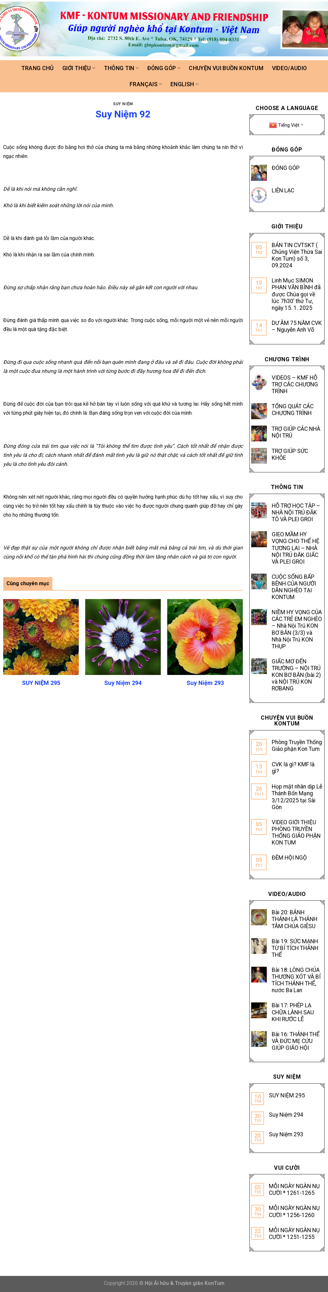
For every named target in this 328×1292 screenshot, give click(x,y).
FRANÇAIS (146, 84)
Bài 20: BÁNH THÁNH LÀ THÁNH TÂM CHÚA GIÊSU (294, 919)
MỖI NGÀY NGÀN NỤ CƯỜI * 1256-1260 (294, 1211)
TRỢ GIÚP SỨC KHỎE (290, 454)
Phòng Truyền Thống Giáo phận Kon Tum (297, 745)
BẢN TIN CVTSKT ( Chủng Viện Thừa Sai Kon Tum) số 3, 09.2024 (297, 255)
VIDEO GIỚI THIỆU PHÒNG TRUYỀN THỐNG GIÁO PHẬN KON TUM (296, 832)
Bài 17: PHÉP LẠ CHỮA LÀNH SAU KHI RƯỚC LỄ (293, 1012)
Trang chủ (37, 68)
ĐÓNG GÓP (286, 168)
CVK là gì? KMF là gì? (293, 767)
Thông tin (121, 68)
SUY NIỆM (123, 104)
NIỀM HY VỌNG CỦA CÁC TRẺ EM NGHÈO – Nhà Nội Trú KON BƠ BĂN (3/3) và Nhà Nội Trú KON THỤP (297, 629)
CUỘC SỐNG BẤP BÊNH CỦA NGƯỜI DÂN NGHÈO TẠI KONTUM (294, 587)
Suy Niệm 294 (286, 1115)
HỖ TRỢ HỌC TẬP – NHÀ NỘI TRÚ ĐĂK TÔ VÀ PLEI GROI (296, 512)
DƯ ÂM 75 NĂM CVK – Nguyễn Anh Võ (297, 326)
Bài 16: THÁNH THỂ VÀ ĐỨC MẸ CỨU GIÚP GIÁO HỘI (296, 1041)
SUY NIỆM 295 (287, 1095)
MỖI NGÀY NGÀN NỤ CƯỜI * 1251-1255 (294, 1233)
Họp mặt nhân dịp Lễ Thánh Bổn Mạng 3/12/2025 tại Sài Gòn (297, 796)
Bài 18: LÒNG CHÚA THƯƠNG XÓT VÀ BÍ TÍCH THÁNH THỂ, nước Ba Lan (296, 980)
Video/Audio (289, 68)
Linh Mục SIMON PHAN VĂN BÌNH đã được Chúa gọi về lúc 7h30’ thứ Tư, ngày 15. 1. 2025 (296, 294)
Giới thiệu (78, 68)
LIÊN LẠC (283, 190)
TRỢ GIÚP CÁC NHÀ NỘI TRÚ (296, 432)
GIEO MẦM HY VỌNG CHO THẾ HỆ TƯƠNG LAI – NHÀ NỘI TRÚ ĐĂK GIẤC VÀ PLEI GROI (295, 548)
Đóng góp (163, 68)
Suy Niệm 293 (286, 1134)
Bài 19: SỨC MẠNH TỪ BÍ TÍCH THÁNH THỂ (295, 948)
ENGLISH (184, 84)
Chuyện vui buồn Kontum (226, 68)
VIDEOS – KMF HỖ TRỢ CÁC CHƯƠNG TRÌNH (295, 384)
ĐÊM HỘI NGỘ (289, 857)
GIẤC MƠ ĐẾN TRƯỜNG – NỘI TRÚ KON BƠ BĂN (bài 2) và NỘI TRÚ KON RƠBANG (296, 675)
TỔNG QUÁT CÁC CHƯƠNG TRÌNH (293, 409)
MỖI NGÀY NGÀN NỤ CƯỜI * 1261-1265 (294, 1189)
